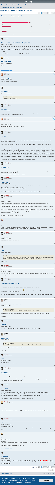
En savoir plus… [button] (27, 482)
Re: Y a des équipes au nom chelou (11, 304)
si (1, 437)
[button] (39, 13)
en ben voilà (4, 456)
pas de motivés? (5, 91)
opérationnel (4, 182)
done (2, 250)
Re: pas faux (4, 338)
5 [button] (48, 13)
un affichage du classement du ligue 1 (26, 379)
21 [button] (51, 13)
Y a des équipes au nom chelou (10, 283)
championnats (5, 269)
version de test (5, 167)
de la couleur (4, 388)
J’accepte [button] (46, 480)
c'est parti (3, 136)
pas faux (3, 324)
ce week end (4, 237)
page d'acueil (4, 372)
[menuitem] (3, 5)
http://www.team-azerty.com (6, 70)
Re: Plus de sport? (6, 61)
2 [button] (43, 13)
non (2, 422)
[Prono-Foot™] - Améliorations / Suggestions (16, 10)
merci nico (4, 200)
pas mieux (4, 109)
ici (21, 171)
